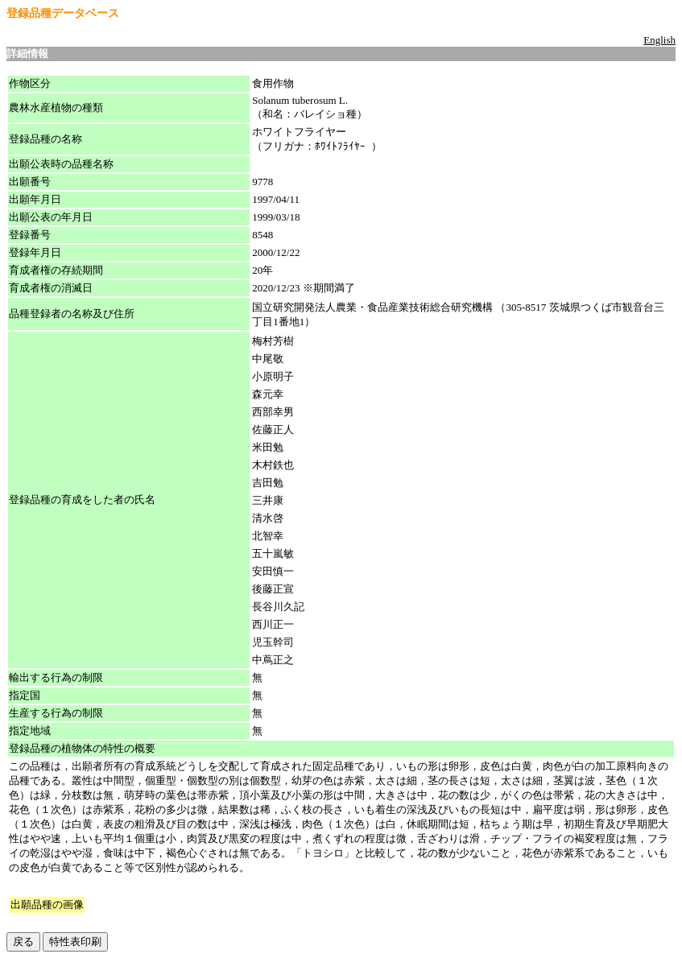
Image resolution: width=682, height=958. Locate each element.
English (659, 40)
